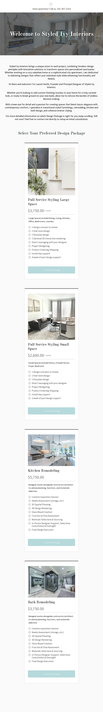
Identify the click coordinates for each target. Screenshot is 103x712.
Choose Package (51, 270)
